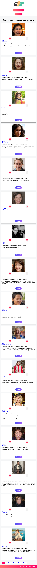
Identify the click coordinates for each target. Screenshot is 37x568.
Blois (2, 546)
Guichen (3, 75)
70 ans (7, 478)
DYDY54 (3, 242)
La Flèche (3, 478)
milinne (3, 444)
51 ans (6, 176)
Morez (2, 41)
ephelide (3, 376)
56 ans (7, 75)
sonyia (2, 545)
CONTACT (34, 566)
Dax (2, 108)
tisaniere (3, 107)
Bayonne (3, 378)
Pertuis (3, 142)
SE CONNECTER (18, 13)
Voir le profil (18, 53)
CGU (23, 566)
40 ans (8, 209)
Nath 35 (3, 74)
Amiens (3, 277)
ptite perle (3, 410)
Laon (2, 512)
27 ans (5, 310)
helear (2, 309)
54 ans (5, 108)
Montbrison (3, 209)
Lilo (2, 511)
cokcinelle (3, 208)
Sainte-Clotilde (4, 344)
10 (26, 562)
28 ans (6, 277)
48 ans (6, 41)
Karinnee (3, 175)
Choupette (3, 477)
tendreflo (3, 40)
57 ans (9, 344)
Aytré (2, 243)
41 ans (6, 142)
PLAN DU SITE (28, 566)
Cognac (3, 445)
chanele (3, 276)
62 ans (7, 378)
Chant (2, 343)
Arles (2, 310)
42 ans (5, 512)
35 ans (5, 243)
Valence (3, 411)
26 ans (6, 445)
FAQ (20, 566)
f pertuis (3, 141)
